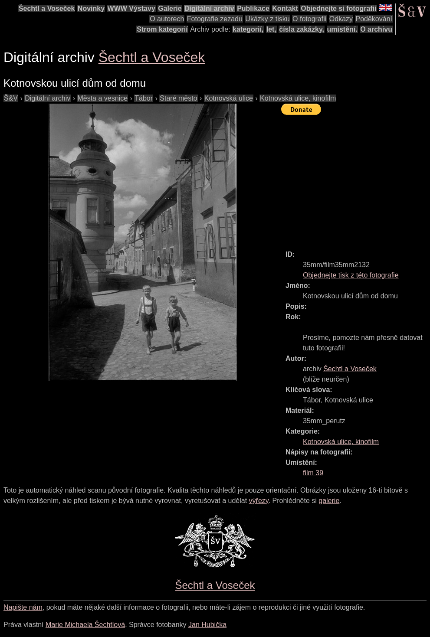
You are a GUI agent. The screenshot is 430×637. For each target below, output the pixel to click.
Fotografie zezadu (215, 19)
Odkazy (341, 19)
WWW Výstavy (131, 8)
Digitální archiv (209, 8)
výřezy (259, 500)
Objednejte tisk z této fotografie (351, 275)
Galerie (169, 8)
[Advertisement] (355, 178)
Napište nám (23, 607)
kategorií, (248, 29)
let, (271, 29)
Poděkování (373, 19)
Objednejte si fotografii (338, 8)
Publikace (253, 8)
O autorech (167, 19)
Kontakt (285, 8)
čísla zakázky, (301, 29)
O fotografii (309, 19)
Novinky (91, 8)
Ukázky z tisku (267, 19)
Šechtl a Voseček (47, 8)
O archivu (376, 29)
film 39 (313, 473)
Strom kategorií (162, 29)
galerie (328, 500)
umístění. (342, 29)
